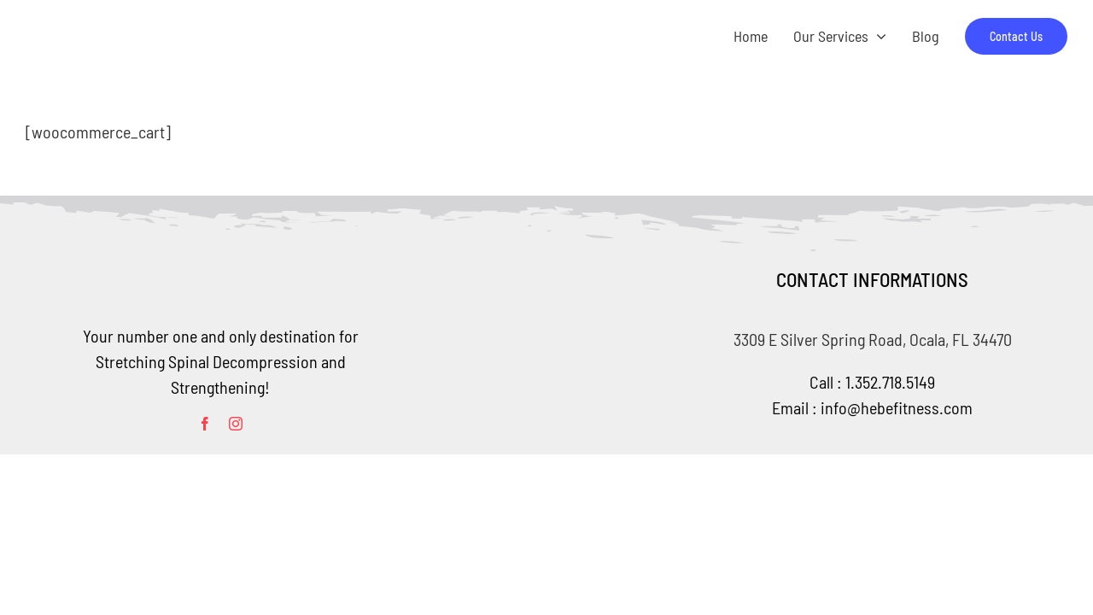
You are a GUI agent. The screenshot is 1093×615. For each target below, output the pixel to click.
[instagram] (236, 423)
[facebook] (205, 423)
